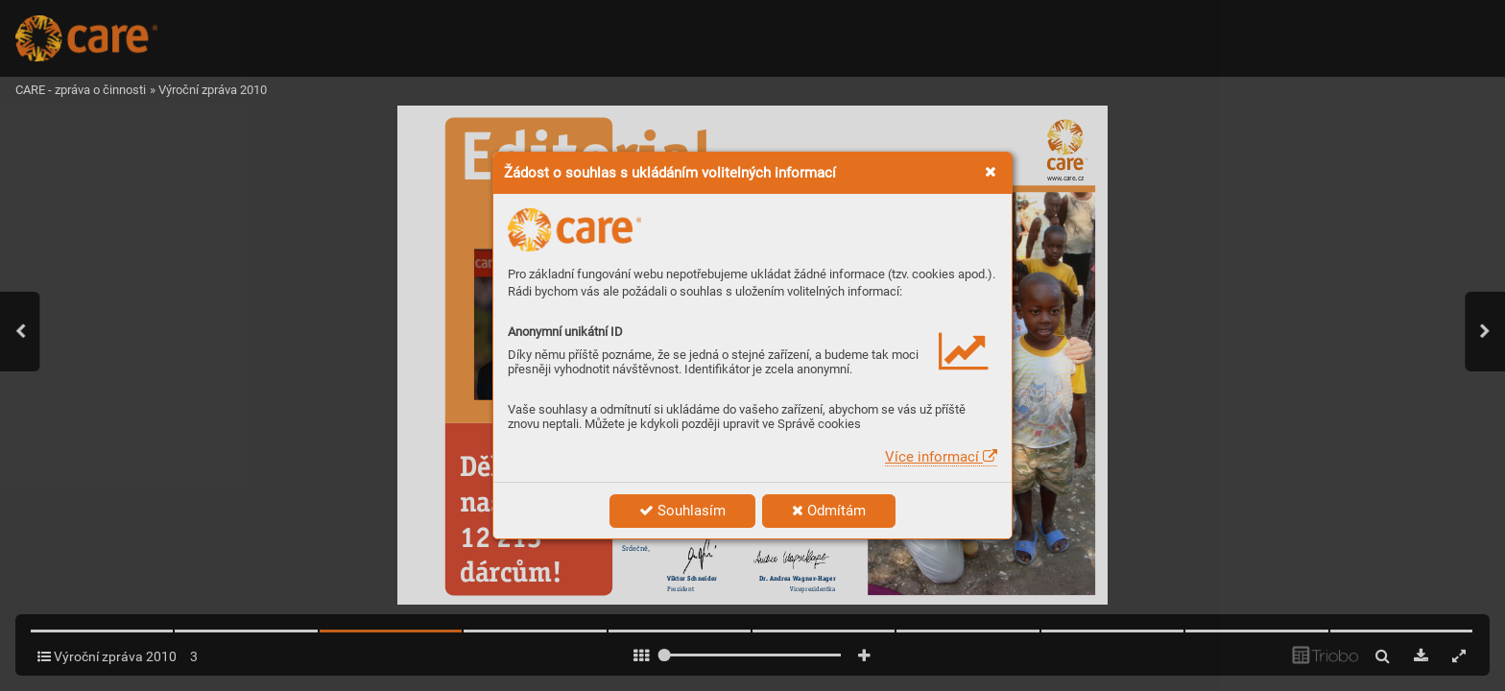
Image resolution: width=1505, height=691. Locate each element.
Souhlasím (682, 510)
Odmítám (829, 510)
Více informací (941, 456)
